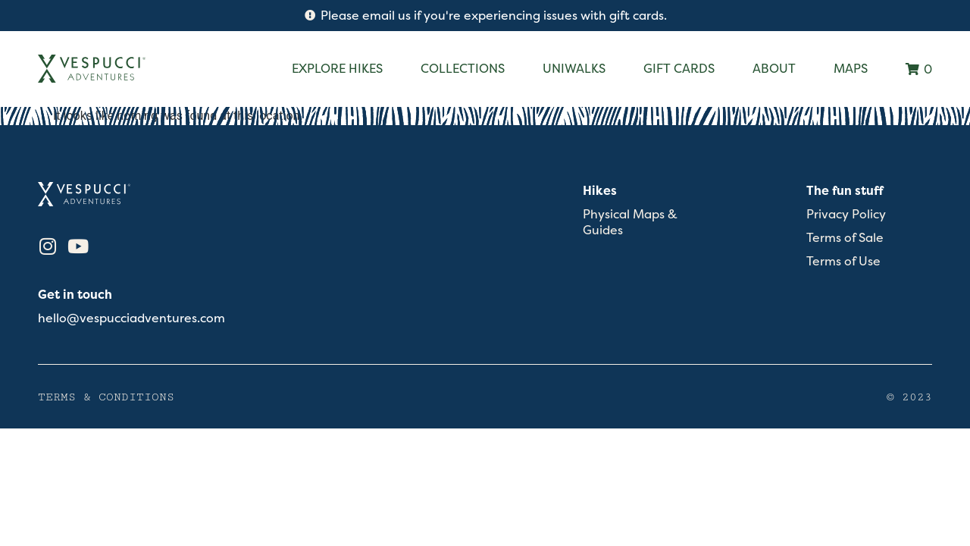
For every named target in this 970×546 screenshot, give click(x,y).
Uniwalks (574, 68)
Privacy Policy (846, 214)
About (774, 68)
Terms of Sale (845, 238)
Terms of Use (843, 261)
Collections (463, 68)
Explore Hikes (337, 68)
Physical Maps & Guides (630, 222)
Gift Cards (679, 68)
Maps (851, 68)
